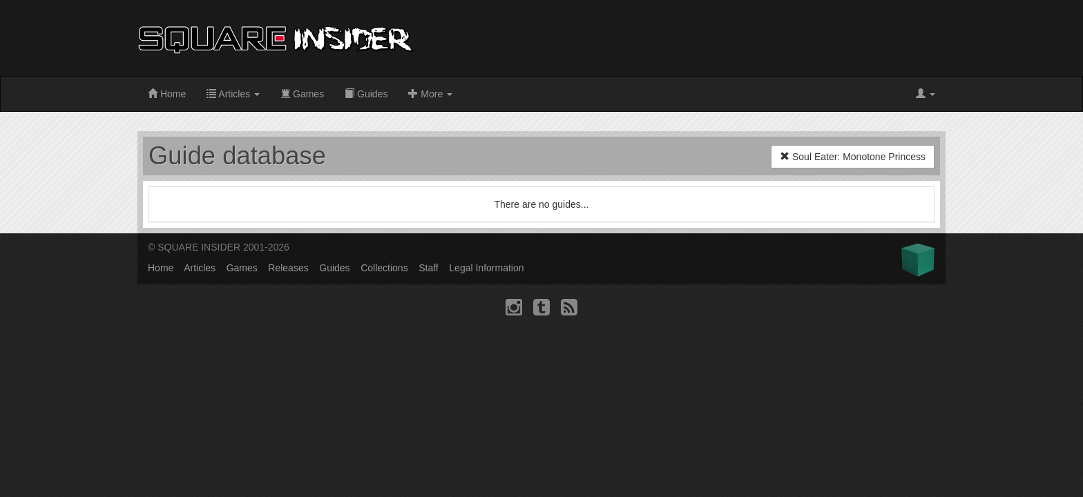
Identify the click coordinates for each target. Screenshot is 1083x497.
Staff (429, 267)
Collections (384, 267)
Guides (366, 93)
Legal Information (486, 267)
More (430, 93)
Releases (288, 267)
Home (167, 93)
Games (302, 93)
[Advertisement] (694, 38)
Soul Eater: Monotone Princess (853, 156)
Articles (233, 93)
